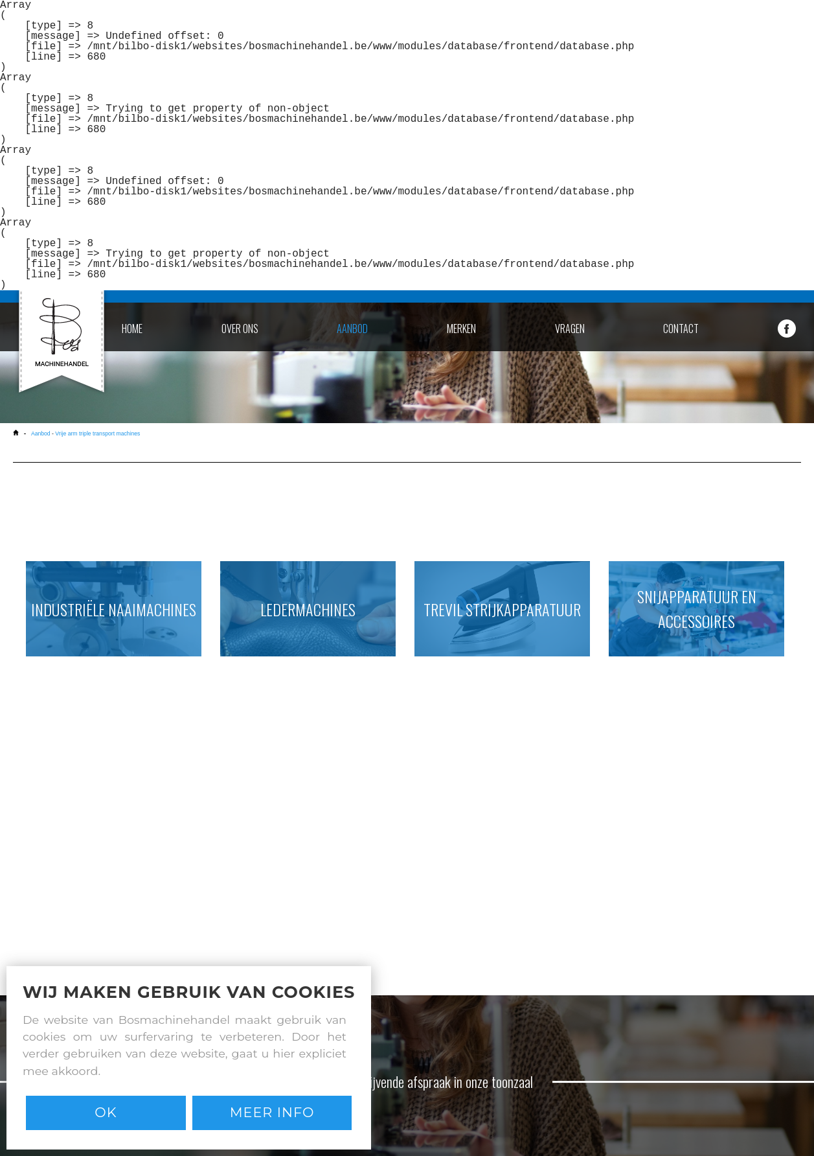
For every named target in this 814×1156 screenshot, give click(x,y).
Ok (106, 1112)
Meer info (272, 1112)
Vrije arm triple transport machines (97, 433)
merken (461, 328)
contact (681, 328)
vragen (570, 328)
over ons (239, 328)
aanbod (352, 328)
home (132, 328)
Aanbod (41, 433)
